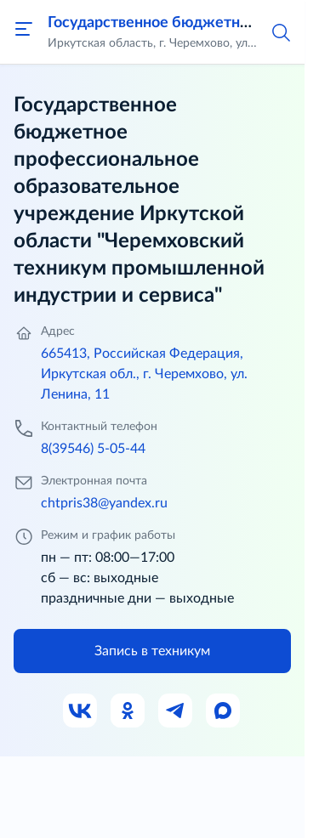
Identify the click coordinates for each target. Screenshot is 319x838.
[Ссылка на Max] (224, 711)
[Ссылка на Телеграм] (176, 711)
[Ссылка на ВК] (81, 711)
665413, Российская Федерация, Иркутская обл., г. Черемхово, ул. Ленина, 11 (144, 374)
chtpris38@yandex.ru (104, 503)
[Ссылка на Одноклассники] (128, 711)
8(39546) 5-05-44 (93, 449)
